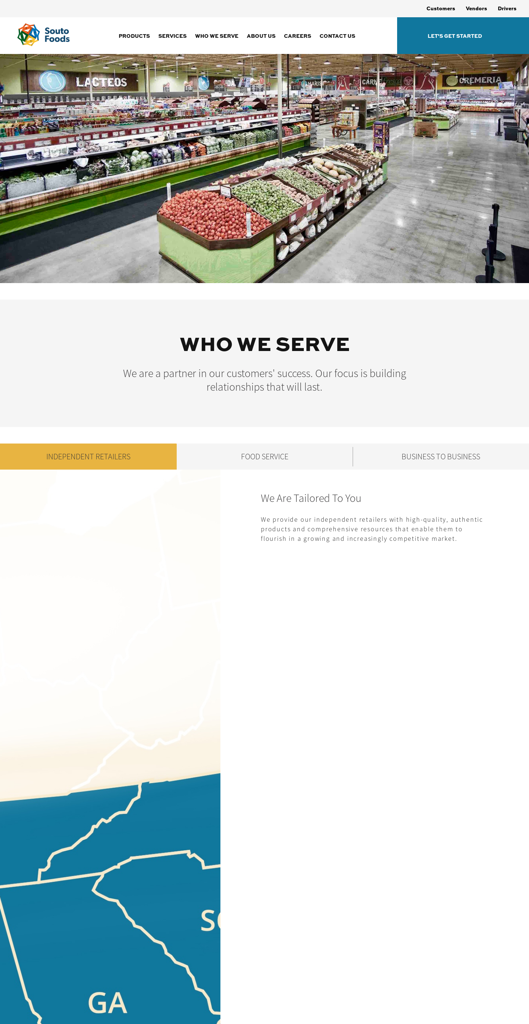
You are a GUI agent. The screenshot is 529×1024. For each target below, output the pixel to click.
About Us (261, 35)
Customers (441, 8)
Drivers (507, 8)
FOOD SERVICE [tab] (264, 457)
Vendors (476, 8)
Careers (297, 35)
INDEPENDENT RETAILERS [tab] (88, 457)
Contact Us (337, 35)
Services (172, 35)
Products (134, 35)
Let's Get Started (455, 35)
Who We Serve (216, 35)
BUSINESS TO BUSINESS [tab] (441, 457)
